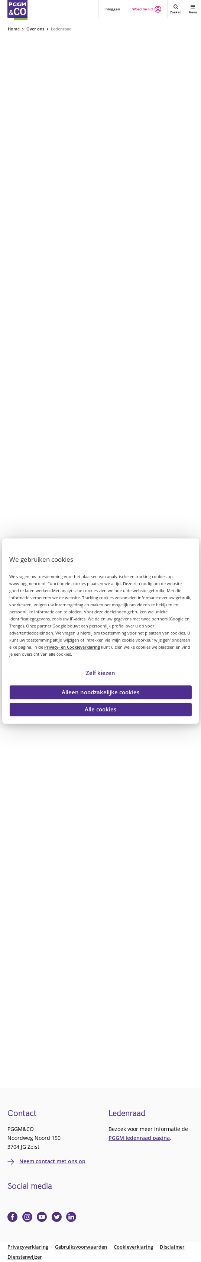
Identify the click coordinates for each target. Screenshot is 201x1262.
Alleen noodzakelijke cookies (100, 692)
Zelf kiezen (100, 672)
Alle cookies (100, 709)
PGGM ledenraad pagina (139, 1137)
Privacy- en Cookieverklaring (72, 647)
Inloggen (112, 9)
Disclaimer (172, 1247)
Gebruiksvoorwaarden (81, 1247)
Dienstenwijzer (24, 1257)
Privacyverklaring (27, 1247)
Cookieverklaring (133, 1247)
